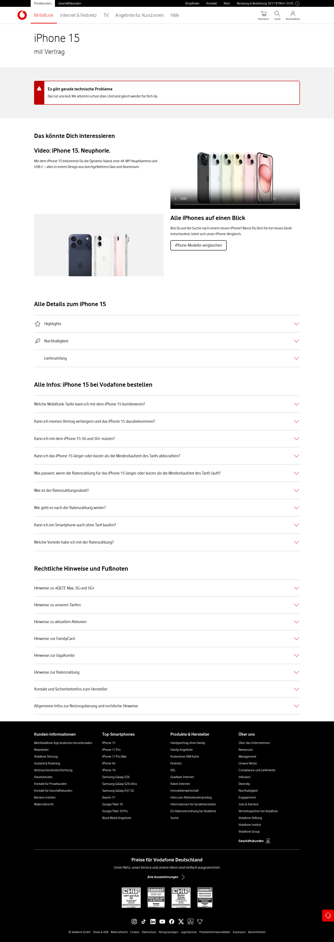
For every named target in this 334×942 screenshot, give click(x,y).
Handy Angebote (181, 750)
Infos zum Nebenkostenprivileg (191, 797)
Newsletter (41, 750)
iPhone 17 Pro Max (114, 756)
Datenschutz (149, 932)
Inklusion (244, 777)
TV (106, 15)
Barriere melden (45, 797)
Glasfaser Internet (182, 777)
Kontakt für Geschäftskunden (53, 791)
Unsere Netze (248, 763)
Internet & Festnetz (78, 15)
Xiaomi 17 (108, 797)
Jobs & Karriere (249, 804)
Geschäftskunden (69, 3)
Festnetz (176, 763)
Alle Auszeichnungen (167, 877)
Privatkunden (43, 3)
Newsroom (246, 750)
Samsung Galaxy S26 (116, 777)
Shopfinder (192, 3)
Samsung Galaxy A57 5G (118, 791)
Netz (227, 3)
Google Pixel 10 (112, 804)
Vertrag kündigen (168, 932)
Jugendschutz (189, 932)
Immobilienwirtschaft (184, 791)
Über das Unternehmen (254, 743)
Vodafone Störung (46, 756)
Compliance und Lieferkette (257, 770)
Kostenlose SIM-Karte (184, 756)
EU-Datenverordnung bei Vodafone (193, 811)
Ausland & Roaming (47, 763)
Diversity (244, 784)
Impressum (239, 932)
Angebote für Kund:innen (139, 15)
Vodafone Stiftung (250, 818)
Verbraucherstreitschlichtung (53, 770)
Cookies (134, 932)
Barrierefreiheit (256, 932)
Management (247, 756)
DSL (173, 770)
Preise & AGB (100, 932)
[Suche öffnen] (277, 15)
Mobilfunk (43, 15)
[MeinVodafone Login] (292, 15)
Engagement (247, 797)
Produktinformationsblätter (214, 932)
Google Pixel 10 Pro (115, 811)
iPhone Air (109, 763)
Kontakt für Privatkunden (50, 784)
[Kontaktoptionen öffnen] (328, 916)
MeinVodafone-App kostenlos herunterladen (63, 743)
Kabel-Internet (180, 784)
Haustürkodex (43, 777)
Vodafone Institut (250, 825)
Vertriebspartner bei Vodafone (258, 811)
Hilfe (175, 15)
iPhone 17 (108, 743)
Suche (174, 818)
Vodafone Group (249, 831)
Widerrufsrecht (43, 804)
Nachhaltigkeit (248, 791)
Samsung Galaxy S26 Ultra (119, 784)
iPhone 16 (108, 770)
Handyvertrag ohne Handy (187, 743)
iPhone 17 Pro (111, 750)
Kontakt (211, 3)
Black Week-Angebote (116, 818)
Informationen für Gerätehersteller (193, 804)
